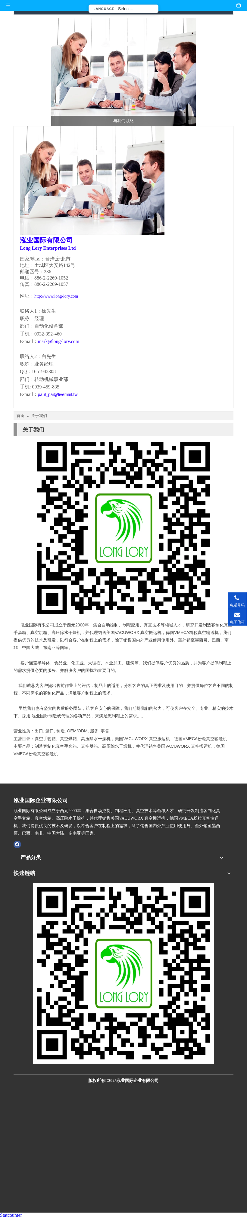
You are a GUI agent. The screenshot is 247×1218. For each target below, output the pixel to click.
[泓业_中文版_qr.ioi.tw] (123, 528)
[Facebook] (17, 844)
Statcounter (11, 1215)
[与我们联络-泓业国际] (123, 72)
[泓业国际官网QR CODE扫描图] (123, 973)
